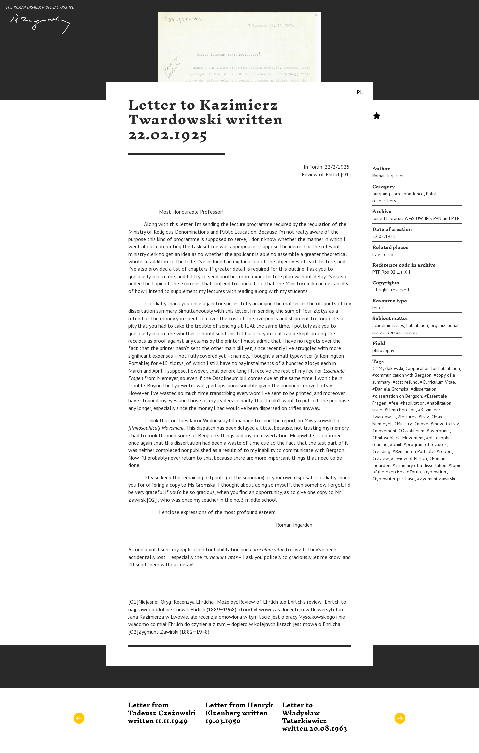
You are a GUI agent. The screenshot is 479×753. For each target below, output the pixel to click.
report (445, 451)
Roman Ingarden (388, 176)
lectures (408, 417)
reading (382, 451)
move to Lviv (446, 424)
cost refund (406, 382)
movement (385, 431)
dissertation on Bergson (398, 396)
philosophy (383, 350)
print (397, 444)
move (422, 424)
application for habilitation (434, 368)
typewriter (436, 472)
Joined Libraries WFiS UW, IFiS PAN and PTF (415, 218)
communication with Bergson (403, 375)
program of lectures (426, 444)
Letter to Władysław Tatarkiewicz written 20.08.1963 (314, 717)
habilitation (417, 325)
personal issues (402, 332)
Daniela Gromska (391, 389)
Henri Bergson (401, 410)
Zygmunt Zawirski (437, 479)
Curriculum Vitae (439, 382)
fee (394, 403)
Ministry (404, 424)
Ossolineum (412, 431)
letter (377, 308)
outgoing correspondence (398, 194)
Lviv (376, 254)
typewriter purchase (395, 479)
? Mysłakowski (389, 368)
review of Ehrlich (410, 458)
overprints (439, 431)
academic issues (388, 325)
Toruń (387, 254)
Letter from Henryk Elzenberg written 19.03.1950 (239, 713)
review (382, 458)
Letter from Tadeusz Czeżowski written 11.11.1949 (161, 713)
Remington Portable (414, 451)
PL (360, 91)
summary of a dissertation (420, 465)
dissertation (424, 389)
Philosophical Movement (399, 438)
